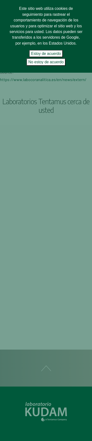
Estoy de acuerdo (46, 53)
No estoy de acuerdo (46, 62)
